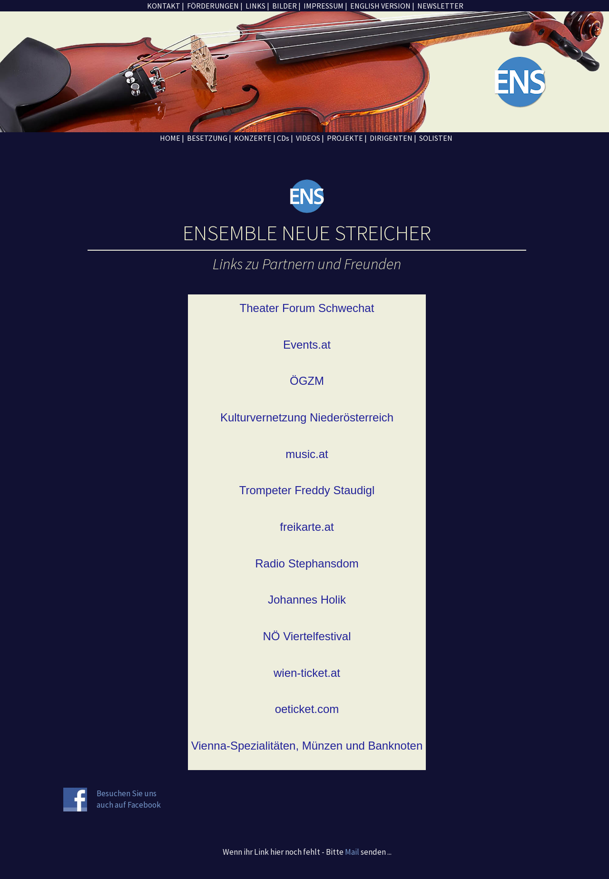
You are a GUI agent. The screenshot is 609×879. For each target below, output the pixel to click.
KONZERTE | (254, 138)
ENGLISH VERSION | (381, 5)
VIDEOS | (310, 138)
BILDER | (286, 5)
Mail (352, 852)
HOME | (171, 138)
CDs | (285, 138)
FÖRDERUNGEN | (214, 5)
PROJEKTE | (347, 138)
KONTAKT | (165, 5)
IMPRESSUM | (324, 5)
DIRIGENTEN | (393, 138)
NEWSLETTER (439, 5)
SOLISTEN (435, 138)
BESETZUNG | (208, 138)
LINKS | (256, 5)
